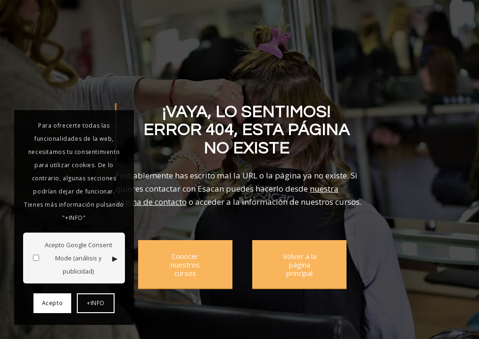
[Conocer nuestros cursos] (185, 264)
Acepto (52, 303)
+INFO (96, 303)
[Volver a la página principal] (299, 264)
